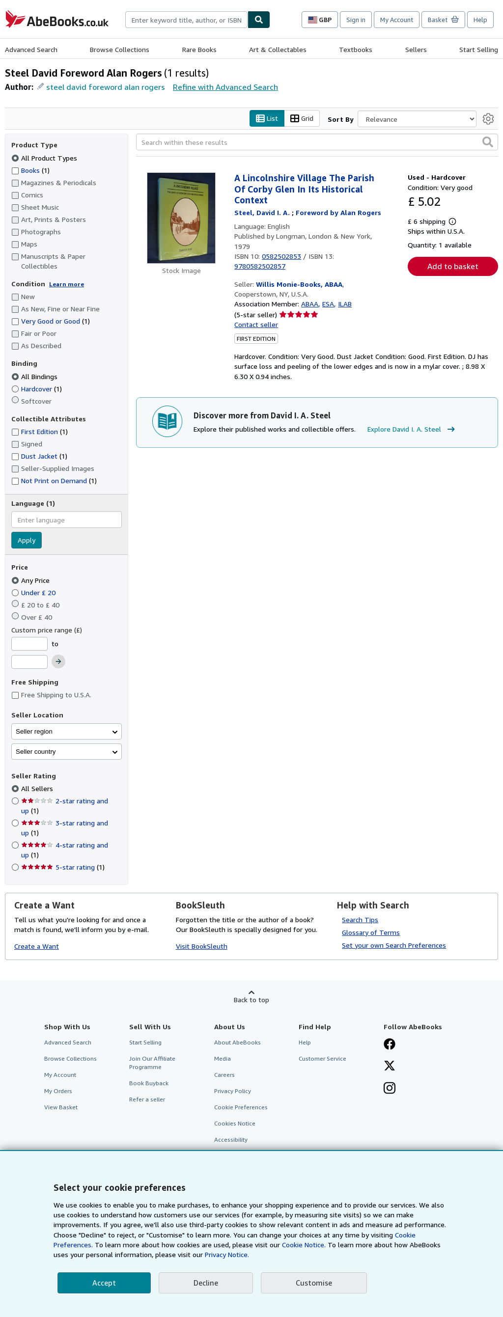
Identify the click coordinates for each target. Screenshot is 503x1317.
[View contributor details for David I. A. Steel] (263, 212)
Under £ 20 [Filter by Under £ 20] (34, 592)
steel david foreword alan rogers (105, 87)
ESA (328, 304)
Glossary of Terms (371, 932)
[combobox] (186, 19)
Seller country (36, 751)
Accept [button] (104, 1282)
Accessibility (231, 1140)
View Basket (61, 1107)
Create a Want (36, 946)
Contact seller (256, 324)
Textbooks (355, 49)
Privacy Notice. (227, 1254)
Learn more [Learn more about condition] (66, 284)
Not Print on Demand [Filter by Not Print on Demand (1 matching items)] (54, 480)
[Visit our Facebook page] (389, 1045)
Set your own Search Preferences (394, 945)
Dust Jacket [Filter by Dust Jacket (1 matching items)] (39, 456)
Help (480, 20)
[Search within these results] (317, 142)
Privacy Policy (232, 1091)
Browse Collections (119, 49)
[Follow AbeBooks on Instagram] (389, 1089)
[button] (487, 142)
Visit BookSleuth (201, 946)
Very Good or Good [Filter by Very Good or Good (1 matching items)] (50, 321)
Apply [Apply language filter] (26, 540)
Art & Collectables (278, 49)
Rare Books (199, 49)
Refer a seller (147, 1099)
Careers (224, 1074)
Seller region (34, 731)
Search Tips (360, 919)
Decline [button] (206, 1282)
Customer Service (322, 1058)
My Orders (58, 1091)
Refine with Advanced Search (225, 87)
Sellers (416, 49)
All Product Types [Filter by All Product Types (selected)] (45, 158)
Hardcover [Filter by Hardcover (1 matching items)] (36, 388)
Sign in (355, 20)
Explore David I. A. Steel (412, 430)
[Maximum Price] (29, 662)
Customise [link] (314, 1282)
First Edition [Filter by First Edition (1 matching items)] (39, 432)
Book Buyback (148, 1083)
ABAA (309, 304)
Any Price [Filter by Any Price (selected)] (31, 580)
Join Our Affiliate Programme (152, 1062)
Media (222, 1058)
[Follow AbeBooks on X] (389, 1066)
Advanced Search (31, 49)
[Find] (259, 19)
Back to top (251, 999)
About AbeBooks (237, 1042)
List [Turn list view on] (267, 118)
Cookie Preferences (241, 1107)
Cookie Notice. (304, 1244)
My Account (396, 20)
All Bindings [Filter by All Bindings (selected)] (35, 376)
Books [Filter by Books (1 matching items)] (30, 169)
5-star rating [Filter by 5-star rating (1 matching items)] (63, 867)
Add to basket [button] (452, 267)
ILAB (345, 304)
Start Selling (478, 49)
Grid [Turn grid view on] (301, 118)
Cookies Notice (234, 1123)
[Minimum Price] (29, 644)
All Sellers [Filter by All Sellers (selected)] (38, 789)
